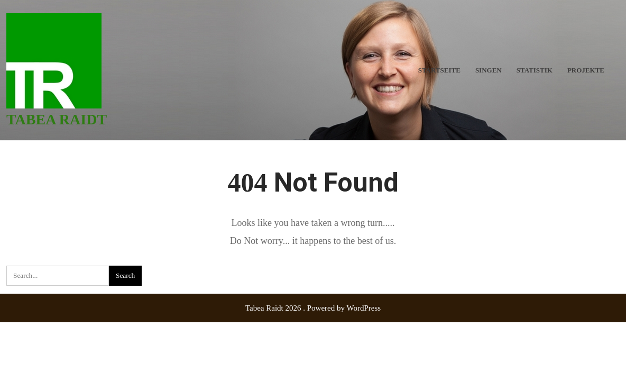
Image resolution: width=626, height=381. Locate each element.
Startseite (439, 70)
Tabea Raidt (56, 119)
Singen (488, 70)
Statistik (535, 70)
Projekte (585, 70)
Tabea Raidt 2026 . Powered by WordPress (313, 308)
